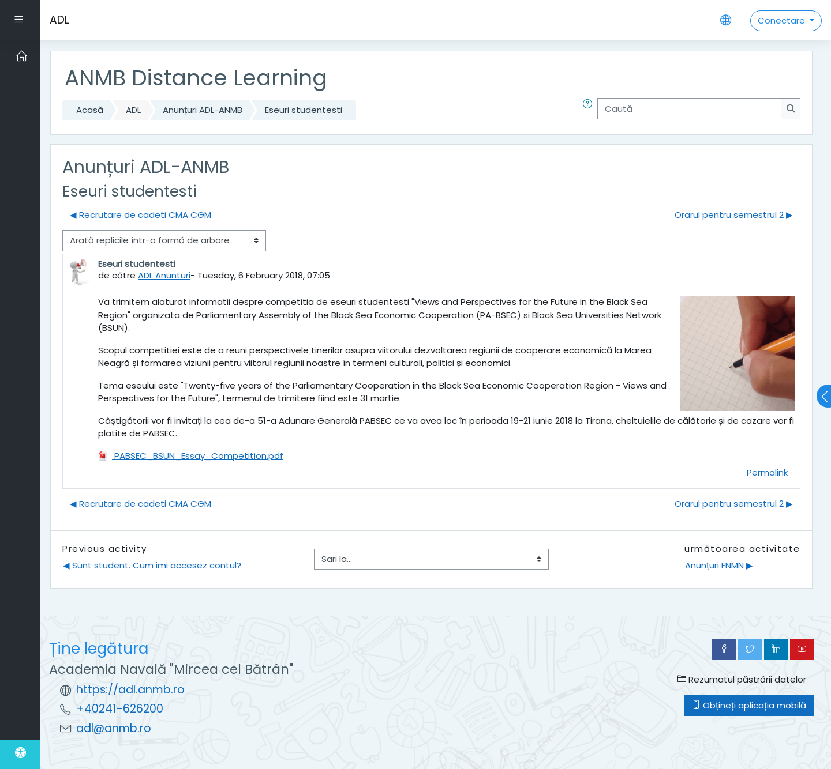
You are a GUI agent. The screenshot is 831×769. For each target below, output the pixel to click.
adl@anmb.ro (113, 728)
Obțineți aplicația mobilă (749, 705)
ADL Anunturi (164, 275)
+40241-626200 (119, 709)
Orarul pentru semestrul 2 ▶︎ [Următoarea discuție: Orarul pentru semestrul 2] (734, 215)
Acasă (89, 110)
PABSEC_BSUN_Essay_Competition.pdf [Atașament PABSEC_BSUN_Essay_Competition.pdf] (190, 456)
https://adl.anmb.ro (130, 690)
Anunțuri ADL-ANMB (202, 110)
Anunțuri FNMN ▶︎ (719, 565)
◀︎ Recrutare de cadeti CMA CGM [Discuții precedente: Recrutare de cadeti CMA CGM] (140, 215)
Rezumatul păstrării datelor (741, 679)
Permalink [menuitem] (767, 472)
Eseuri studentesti (303, 110)
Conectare (782, 20)
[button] (589, 110)
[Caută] (689, 108)
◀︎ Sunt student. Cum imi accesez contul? (152, 565)
